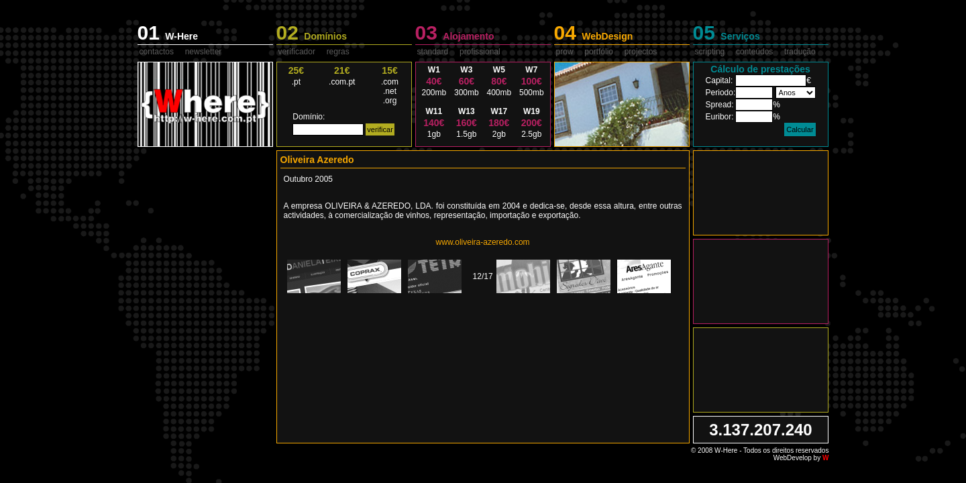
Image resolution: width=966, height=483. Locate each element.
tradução (800, 51)
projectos (641, 51)
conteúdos (754, 51)
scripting (710, 51)
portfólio (598, 51)
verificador (296, 51)
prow (565, 51)
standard (433, 51)
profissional (480, 51)
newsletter (203, 51)
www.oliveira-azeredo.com (483, 242)
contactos (157, 51)
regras (338, 51)
